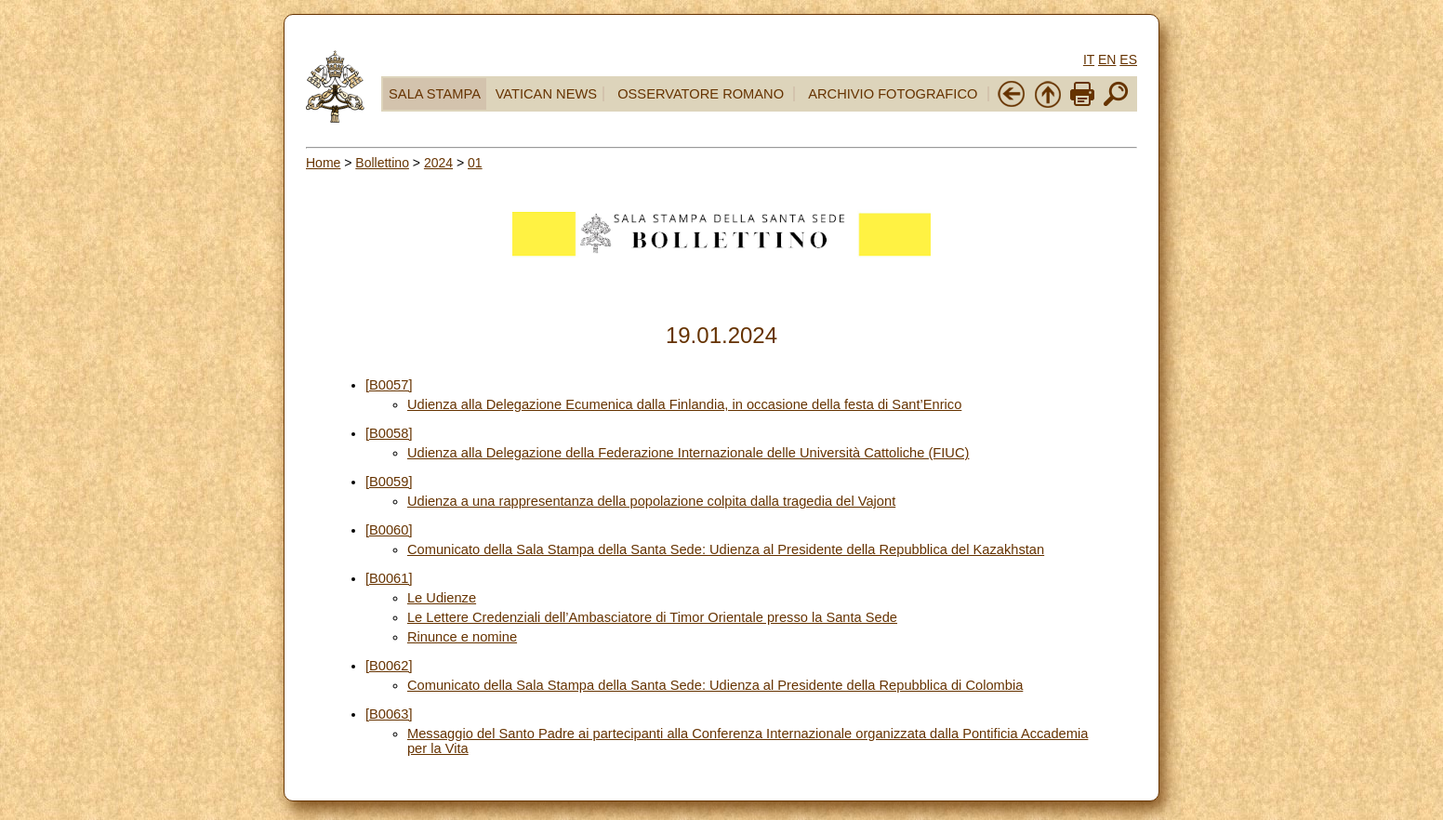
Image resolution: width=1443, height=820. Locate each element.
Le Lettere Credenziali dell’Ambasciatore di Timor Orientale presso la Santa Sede (652, 617)
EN (1107, 59)
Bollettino (382, 162)
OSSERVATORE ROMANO (700, 93)
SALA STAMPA (435, 93)
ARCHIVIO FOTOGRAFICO (892, 93)
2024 (438, 162)
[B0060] (389, 529)
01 (475, 162)
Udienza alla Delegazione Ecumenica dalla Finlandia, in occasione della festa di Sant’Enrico (684, 404)
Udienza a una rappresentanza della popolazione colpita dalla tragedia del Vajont (651, 501)
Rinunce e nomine (462, 636)
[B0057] (389, 384)
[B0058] (389, 433)
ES (1128, 59)
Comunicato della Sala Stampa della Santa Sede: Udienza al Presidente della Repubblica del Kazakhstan (725, 549)
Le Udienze (441, 597)
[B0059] (389, 481)
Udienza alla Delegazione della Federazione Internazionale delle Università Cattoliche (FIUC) (688, 452)
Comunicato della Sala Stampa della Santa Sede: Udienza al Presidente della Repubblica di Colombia (715, 685)
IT (1088, 59)
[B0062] (389, 665)
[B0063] (389, 714)
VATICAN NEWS (546, 93)
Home (323, 162)
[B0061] (389, 578)
